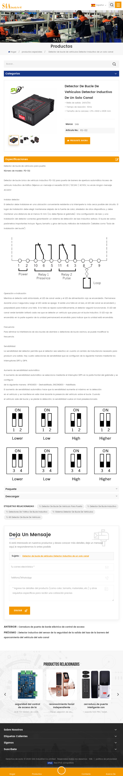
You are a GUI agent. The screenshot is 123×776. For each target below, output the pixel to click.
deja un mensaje (61, 770)
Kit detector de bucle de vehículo (23, 517)
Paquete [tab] (61, 489)
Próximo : (11, 632)
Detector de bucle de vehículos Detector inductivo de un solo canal (55, 556)
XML (91, 759)
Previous (5, 694)
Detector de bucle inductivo (101, 506)
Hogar (12, 51)
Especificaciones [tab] (16, 159)
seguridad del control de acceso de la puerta (27, 706)
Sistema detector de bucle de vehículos (73, 511)
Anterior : (11, 627)
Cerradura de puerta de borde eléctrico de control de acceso (51, 627)
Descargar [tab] (61, 496)
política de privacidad (106, 759)
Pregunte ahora (77, 140)
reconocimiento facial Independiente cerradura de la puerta (61, 706)
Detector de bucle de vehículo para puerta (60, 506)
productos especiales (32, 51)
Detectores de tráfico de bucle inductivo (26, 511)
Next (118, 694)
